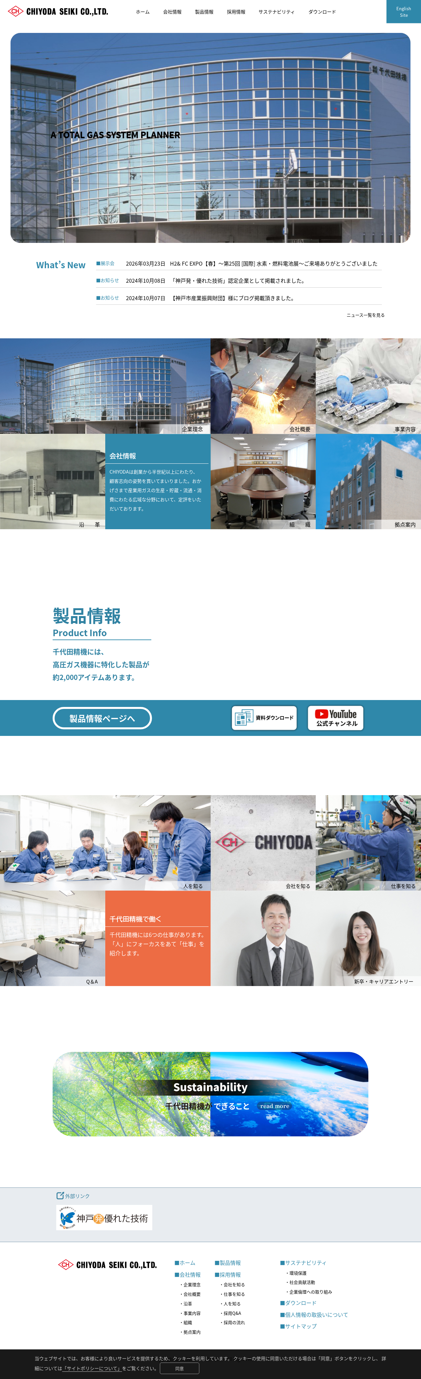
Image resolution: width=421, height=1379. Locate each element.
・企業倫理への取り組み (308, 1291)
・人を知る (230, 1303)
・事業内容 (190, 1313)
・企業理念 (190, 1284)
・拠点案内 (190, 1332)
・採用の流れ (232, 1322)
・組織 (185, 1322)
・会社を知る (232, 1284)
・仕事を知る (232, 1294)
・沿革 (185, 1303)
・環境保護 (296, 1273)
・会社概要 (190, 1294)
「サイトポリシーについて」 (92, 1368)
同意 (179, 1368)
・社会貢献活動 (300, 1282)
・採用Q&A (230, 1313)
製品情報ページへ (102, 718)
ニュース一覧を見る (366, 315)
